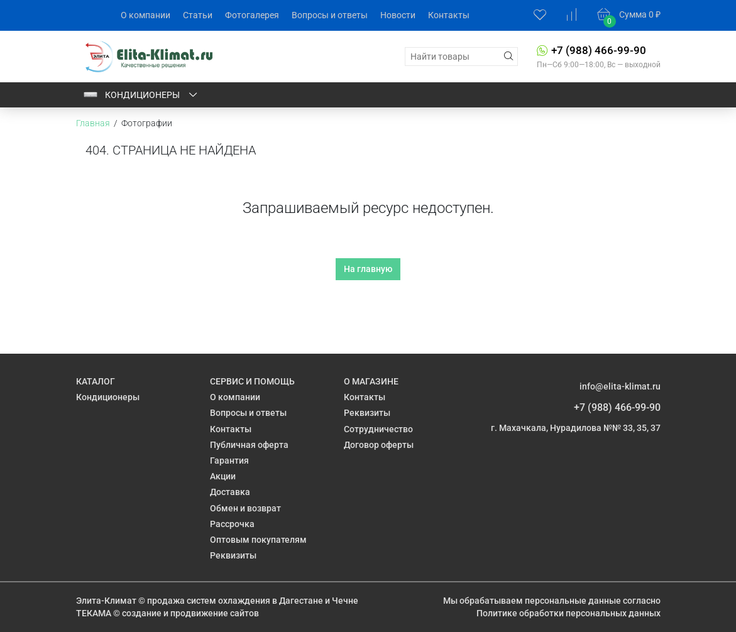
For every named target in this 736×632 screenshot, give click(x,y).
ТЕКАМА (93, 613)
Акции (223, 476)
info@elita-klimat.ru (620, 386)
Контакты (449, 15)
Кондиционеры (140, 95)
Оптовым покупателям (258, 540)
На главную (368, 269)
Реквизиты (233, 555)
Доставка (230, 492)
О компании (145, 15)
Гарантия (229, 460)
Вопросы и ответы (330, 15)
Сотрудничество (378, 429)
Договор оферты (379, 445)
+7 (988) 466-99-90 (598, 50)
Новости (397, 15)
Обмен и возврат (245, 508)
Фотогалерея (252, 15)
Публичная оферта (249, 445)
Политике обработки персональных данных (568, 613)
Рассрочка (232, 524)
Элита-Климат (106, 601)
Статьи (197, 15)
